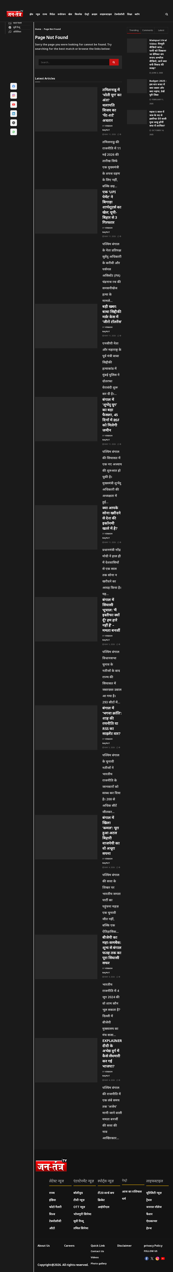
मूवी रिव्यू (78, 1221)
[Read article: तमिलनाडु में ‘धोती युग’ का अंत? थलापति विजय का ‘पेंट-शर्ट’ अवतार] (66, 109)
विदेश (52, 14)
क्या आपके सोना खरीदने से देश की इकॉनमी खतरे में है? (111, 518)
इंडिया (52, 1200)
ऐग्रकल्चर (151, 1221)
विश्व (52, 1214)
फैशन (149, 1214)
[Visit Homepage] (16, 14)
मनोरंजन (62, 14)
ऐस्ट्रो (87, 14)
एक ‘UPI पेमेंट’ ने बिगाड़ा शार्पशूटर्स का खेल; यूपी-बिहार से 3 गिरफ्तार (111, 207)
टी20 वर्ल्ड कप (106, 1193)
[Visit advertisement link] (147, 163)
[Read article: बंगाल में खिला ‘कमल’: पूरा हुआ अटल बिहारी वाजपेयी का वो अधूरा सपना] (66, 837)
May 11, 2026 (109, 134)
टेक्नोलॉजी (119, 14)
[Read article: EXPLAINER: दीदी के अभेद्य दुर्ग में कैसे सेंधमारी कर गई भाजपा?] (66, 1060)
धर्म (124, 1199)
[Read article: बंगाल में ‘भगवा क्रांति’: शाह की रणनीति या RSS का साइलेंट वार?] (66, 727)
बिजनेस (78, 14)
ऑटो (52, 1228)
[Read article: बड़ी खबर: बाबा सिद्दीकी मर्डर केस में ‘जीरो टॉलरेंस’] (66, 326)
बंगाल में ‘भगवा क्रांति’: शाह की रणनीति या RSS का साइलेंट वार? (112, 720)
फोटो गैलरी (55, 1207)
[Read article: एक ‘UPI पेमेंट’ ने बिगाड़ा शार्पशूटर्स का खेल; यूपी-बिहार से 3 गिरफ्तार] (66, 211)
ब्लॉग (137, 14)
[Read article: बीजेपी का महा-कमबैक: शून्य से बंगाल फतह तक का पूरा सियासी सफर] (66, 957)
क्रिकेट (101, 1200)
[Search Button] (167, 14)
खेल (70, 14)
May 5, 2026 (108, 644)
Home (38, 29)
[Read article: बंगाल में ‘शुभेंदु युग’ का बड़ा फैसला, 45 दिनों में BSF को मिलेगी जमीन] (66, 419)
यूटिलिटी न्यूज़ (154, 1193)
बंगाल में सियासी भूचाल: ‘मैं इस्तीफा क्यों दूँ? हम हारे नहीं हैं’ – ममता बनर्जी (111, 615)
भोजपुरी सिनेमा (82, 1214)
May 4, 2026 (108, 867)
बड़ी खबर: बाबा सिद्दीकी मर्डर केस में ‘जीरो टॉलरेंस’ (112, 314)
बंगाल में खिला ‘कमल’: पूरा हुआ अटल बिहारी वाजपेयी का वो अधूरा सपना (110, 835)
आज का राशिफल (132, 1191)
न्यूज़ (38, 14)
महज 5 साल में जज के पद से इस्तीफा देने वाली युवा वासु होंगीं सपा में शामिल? (158, 118)
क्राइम (94, 14)
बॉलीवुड (78, 1193)
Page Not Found (52, 29)
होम (31, 14)
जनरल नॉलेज (154, 1207)
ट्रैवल (149, 1200)
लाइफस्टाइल (106, 14)
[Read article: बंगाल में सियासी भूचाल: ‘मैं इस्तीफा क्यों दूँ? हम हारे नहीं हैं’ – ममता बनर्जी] (66, 619)
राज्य (45, 14)
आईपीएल (103, 1207)
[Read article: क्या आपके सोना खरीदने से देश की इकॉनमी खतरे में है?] (66, 527)
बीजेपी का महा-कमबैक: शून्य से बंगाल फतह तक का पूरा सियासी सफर (111, 950)
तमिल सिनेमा (80, 1228)
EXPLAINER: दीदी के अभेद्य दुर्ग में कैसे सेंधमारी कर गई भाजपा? (112, 1053)
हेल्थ (149, 1228)
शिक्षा (129, 14)
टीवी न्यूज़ (79, 1200)
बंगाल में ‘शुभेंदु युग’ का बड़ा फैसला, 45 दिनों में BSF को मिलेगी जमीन (110, 415)
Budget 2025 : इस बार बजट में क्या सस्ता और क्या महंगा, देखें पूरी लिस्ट (158, 87)
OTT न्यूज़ (79, 1207)
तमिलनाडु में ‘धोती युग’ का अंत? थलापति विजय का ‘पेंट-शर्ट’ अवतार (111, 105)
